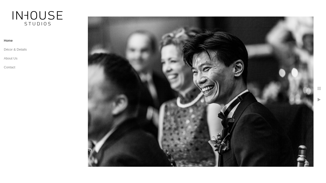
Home (8, 40)
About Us (10, 58)
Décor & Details (15, 49)
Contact (9, 67)
